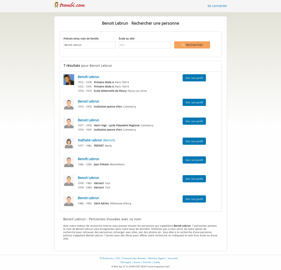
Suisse (137, 262)
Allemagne (125, 262)
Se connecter (217, 6)
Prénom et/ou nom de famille (81, 38)
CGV (118, 258)
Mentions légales (156, 258)
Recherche (108, 258)
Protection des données (134, 258)
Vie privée (173, 258)
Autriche (147, 262)
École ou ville (126, 38)
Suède (157, 262)
